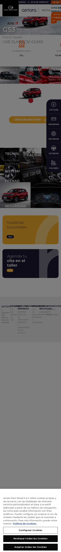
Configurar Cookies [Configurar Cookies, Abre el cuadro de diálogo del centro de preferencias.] (30, 532)
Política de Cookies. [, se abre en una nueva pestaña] (25, 525)
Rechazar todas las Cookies (30, 540)
